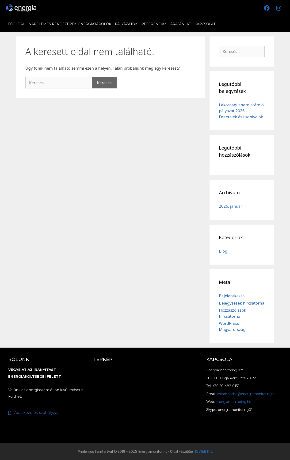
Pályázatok (126, 24)
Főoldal (16, 24)
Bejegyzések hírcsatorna (241, 303)
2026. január (230, 206)
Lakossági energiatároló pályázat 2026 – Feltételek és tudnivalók (241, 110)
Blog (223, 251)
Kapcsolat (205, 24)
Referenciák (154, 24)
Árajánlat (180, 24)
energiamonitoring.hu (233, 402)
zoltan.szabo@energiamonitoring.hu (247, 394)
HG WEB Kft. (203, 451)
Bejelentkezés (231, 295)
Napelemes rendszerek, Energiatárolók (70, 24)
